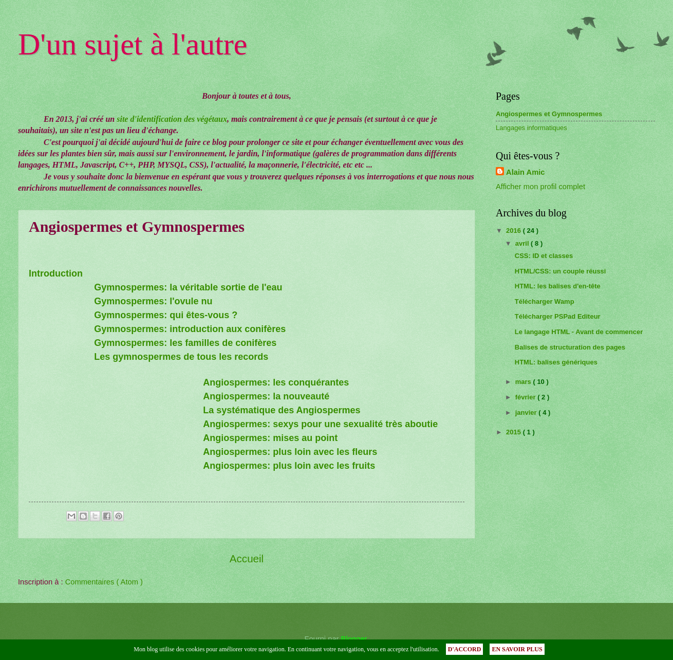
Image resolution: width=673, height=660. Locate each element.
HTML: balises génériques (556, 362)
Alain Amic (525, 172)
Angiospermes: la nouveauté (266, 396)
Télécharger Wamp (544, 301)
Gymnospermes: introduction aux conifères (190, 329)
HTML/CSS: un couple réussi (560, 271)
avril (523, 243)
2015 (514, 432)
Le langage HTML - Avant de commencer (579, 332)
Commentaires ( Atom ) (104, 582)
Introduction (56, 273)
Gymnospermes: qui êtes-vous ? (165, 315)
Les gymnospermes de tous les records (181, 357)
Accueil (247, 558)
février (526, 397)
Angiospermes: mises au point (270, 438)
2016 (514, 230)
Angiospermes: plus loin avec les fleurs (290, 452)
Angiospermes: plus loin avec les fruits (289, 466)
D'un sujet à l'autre (132, 44)
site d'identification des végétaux (172, 119)
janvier (527, 412)
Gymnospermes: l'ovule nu (153, 301)
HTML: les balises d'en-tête (558, 286)
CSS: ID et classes (544, 256)
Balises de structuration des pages (570, 347)
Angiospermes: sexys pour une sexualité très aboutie (320, 424)
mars (524, 382)
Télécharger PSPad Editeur (558, 316)
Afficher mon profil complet (540, 186)
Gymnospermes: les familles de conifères (185, 343)
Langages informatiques (531, 128)
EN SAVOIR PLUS (517, 649)
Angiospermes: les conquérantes (276, 382)
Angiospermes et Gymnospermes (549, 114)
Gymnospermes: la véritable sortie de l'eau (188, 287)
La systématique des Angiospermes (281, 410)
